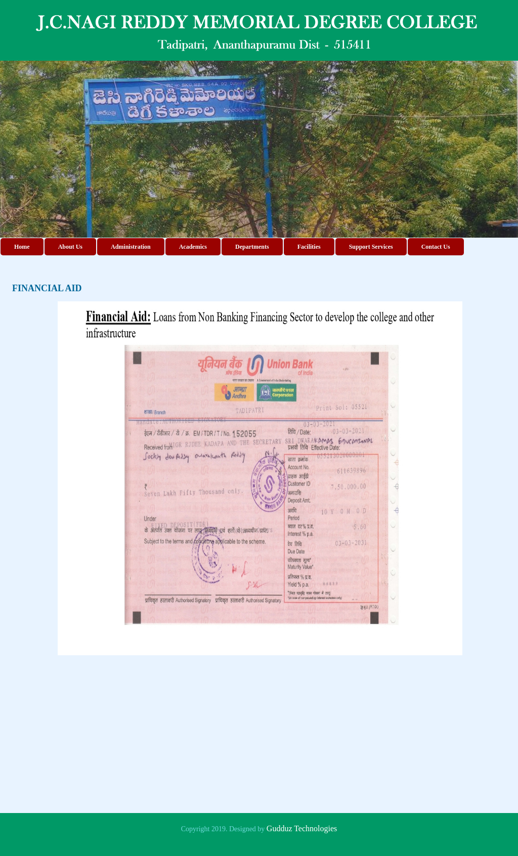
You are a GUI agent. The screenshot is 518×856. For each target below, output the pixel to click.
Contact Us (435, 246)
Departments (252, 246)
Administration (131, 246)
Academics (193, 246)
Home (22, 246)
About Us (70, 246)
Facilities (309, 246)
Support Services (371, 246)
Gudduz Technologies (302, 828)
